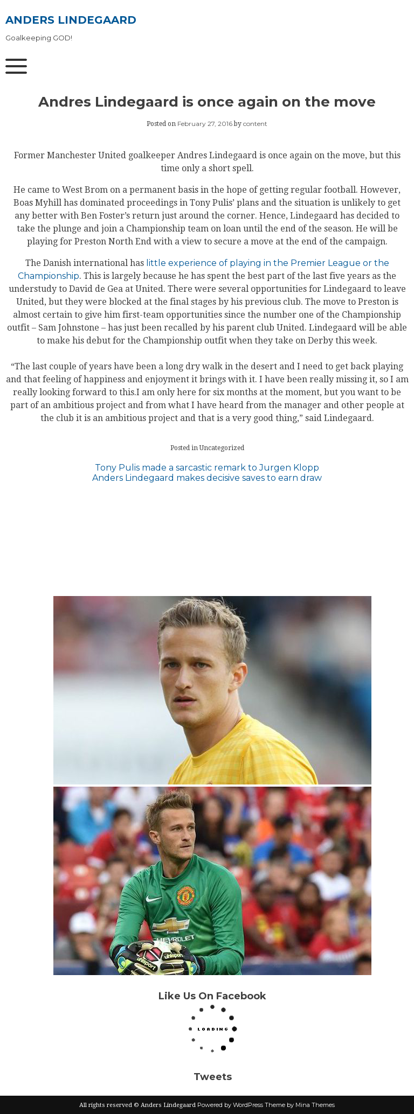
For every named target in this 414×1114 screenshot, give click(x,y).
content (255, 124)
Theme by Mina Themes (300, 1105)
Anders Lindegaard (70, 19)
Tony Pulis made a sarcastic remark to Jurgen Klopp (207, 468)
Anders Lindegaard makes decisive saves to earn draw (207, 478)
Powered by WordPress (230, 1105)
